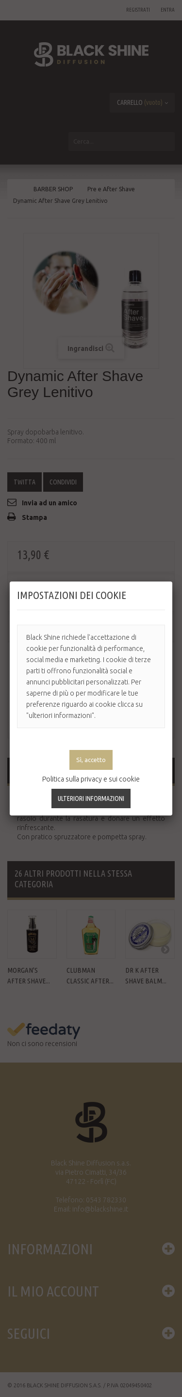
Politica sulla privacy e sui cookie (91, 779)
